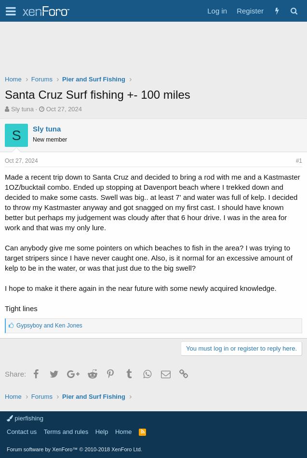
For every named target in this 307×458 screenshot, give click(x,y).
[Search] (293, 11)
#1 (299, 160)
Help (101, 431)
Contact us (22, 431)
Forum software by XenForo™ (74, 449)
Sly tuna (22, 109)
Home (123, 431)
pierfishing (25, 418)
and (49, 325)
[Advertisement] (153, 50)
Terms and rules (66, 431)
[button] (11, 11)
